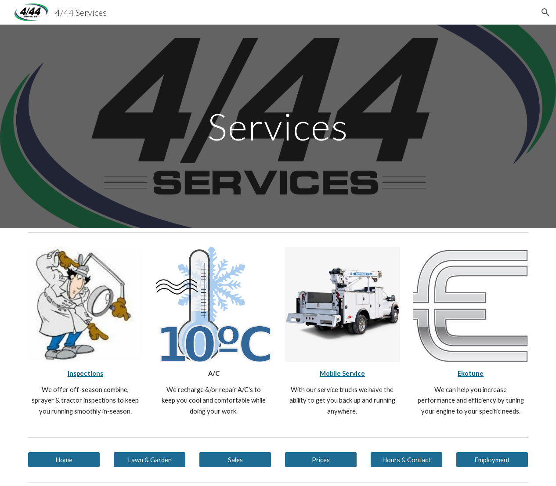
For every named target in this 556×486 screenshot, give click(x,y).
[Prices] (321, 460)
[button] (545, 12)
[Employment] (492, 460)
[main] (278, 126)
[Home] (64, 460)
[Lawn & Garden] (150, 460)
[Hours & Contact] (407, 460)
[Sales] (235, 460)
